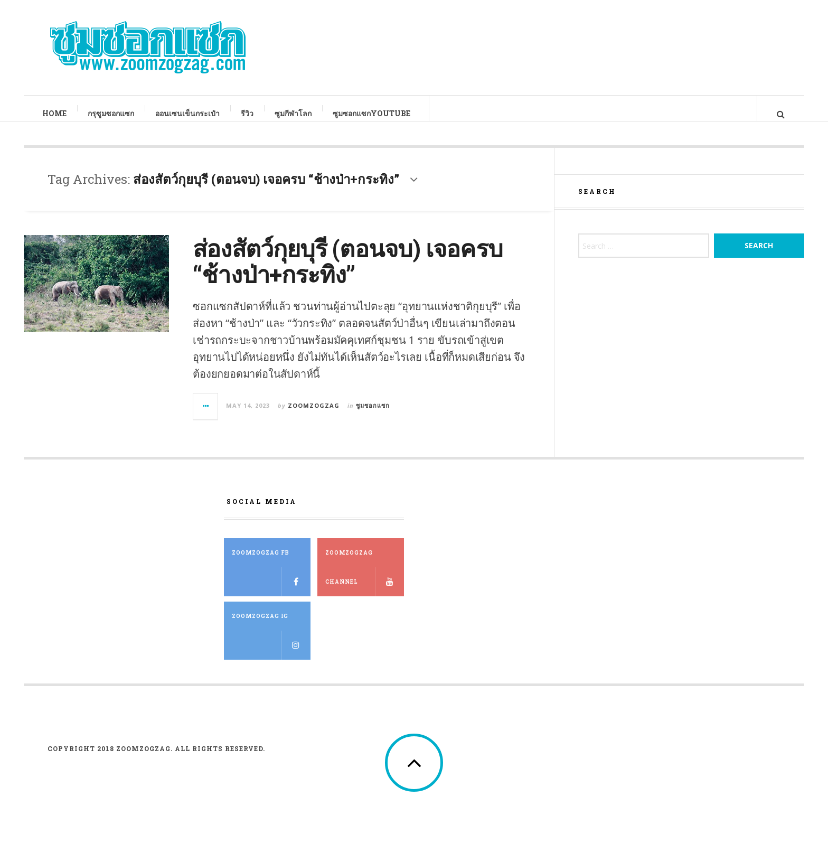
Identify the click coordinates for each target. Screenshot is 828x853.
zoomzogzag (314, 416)
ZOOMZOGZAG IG (271, 646)
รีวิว (247, 113)
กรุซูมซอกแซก (111, 113)
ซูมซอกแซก (373, 416)
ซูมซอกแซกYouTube (372, 113)
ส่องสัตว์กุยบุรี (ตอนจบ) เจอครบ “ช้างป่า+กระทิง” (348, 272)
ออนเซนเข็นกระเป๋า (188, 113)
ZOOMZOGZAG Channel (364, 583)
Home (55, 113)
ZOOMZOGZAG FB (271, 583)
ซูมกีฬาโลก (293, 113)
